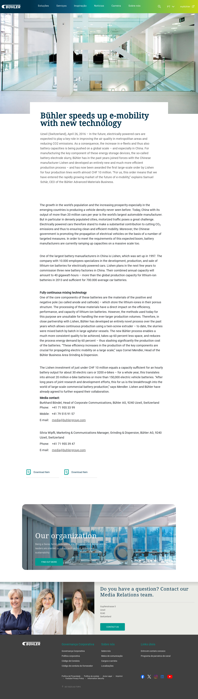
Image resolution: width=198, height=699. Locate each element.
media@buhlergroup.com (69, 420)
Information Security (96, 678)
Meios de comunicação (112, 655)
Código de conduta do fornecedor (77, 665)
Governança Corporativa (73, 651)
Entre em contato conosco (153, 651)
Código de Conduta (71, 660)
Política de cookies (91, 676)
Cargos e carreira (109, 660)
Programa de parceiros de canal (155, 655)
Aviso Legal (107, 676)
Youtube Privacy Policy (74, 678)
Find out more (49, 561)
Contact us (112, 626)
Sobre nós (106, 651)
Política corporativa (71, 655)
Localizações (107, 665)
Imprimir (119, 676)
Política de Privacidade (71, 676)
